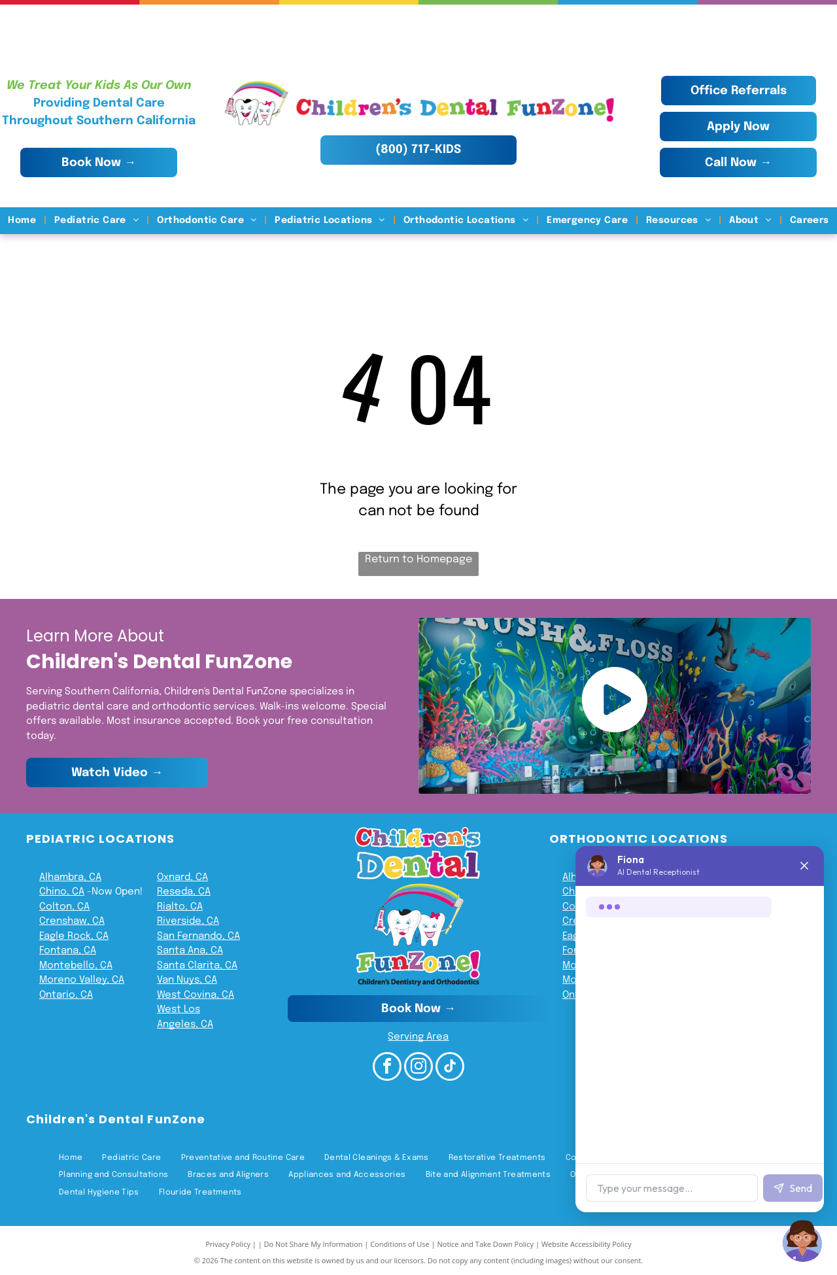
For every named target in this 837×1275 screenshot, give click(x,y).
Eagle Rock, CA (74, 936)
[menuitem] (23, 221)
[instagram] (418, 1068)
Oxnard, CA (182, 877)
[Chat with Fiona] (803, 1241)
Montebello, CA (75, 965)
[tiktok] (450, 1068)
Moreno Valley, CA (81, 980)
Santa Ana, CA (190, 950)
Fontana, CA (67, 950)
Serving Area (418, 1037)
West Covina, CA (195, 995)
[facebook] (387, 1068)
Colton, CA (64, 907)
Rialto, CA (180, 907)
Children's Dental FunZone (115, 1119)
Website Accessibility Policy (586, 1244)
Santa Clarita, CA (197, 965)
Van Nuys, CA (187, 980)
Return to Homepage (418, 559)
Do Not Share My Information (313, 1244)
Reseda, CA (184, 892)
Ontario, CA (66, 995)
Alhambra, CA (70, 877)
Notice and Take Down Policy (485, 1244)
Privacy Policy (227, 1244)
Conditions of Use (400, 1244)
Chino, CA (61, 892)
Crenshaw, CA (72, 921)
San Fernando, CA (198, 936)
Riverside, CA (188, 921)
